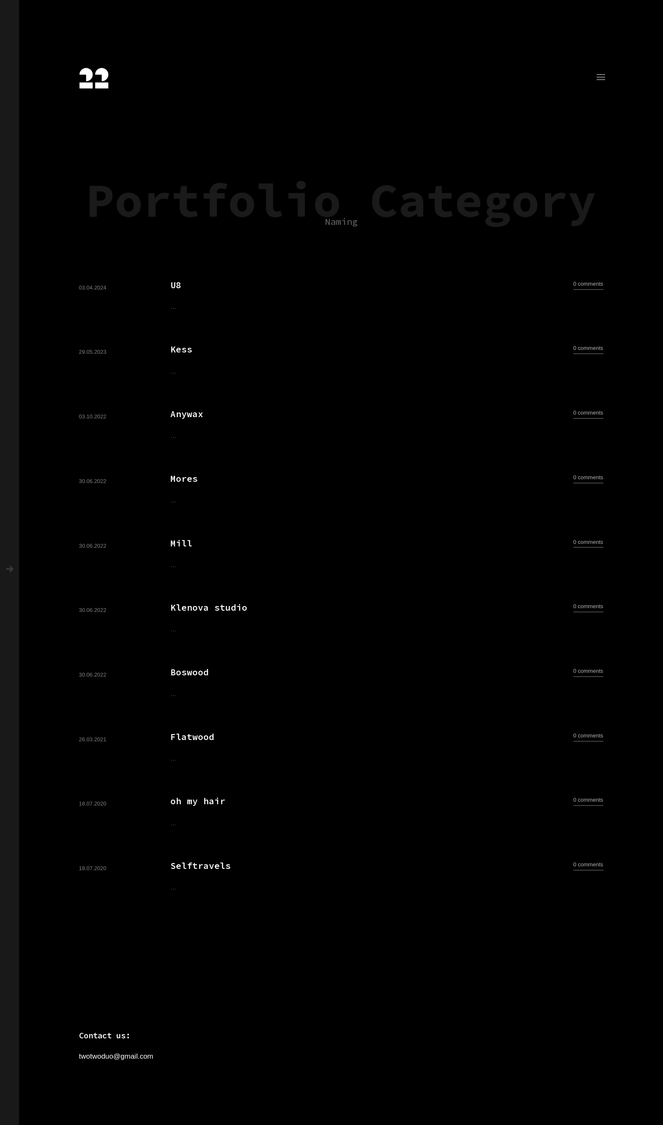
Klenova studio (208, 607)
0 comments (588, 284)
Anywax (186, 414)
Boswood (189, 672)
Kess (181, 349)
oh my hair (197, 801)
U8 (175, 285)
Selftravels (200, 865)
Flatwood (192, 737)
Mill (181, 543)
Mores (184, 478)
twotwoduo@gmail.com (116, 1056)
